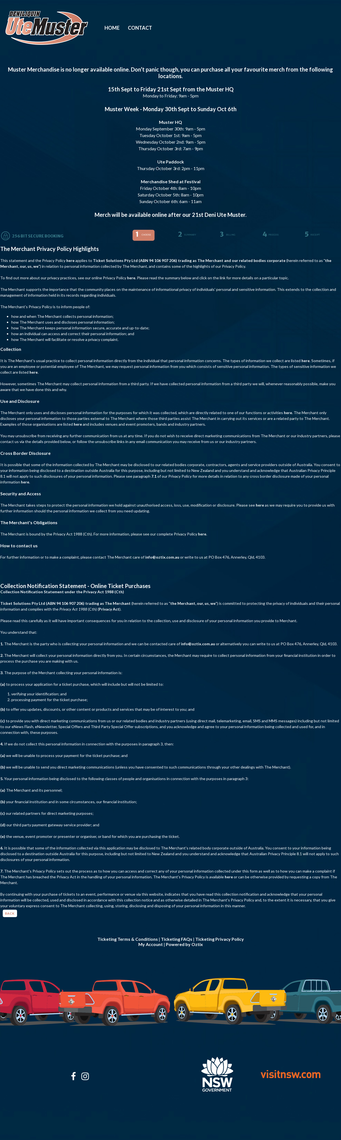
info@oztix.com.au (162, 557)
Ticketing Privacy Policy (219, 939)
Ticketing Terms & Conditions (127, 939)
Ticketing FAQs (176, 939)
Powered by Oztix (184, 944)
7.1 (153, 476)
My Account (150, 944)
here (70, 260)
